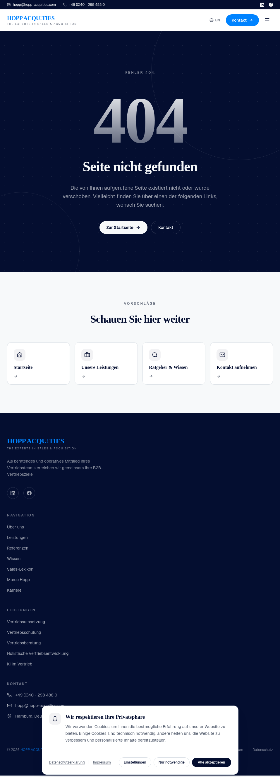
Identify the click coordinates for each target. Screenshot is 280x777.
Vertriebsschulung (24, 633)
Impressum (234, 751)
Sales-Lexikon (20, 570)
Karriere (14, 591)
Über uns (15, 528)
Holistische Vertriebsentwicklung (38, 655)
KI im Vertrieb (19, 665)
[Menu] (267, 20)
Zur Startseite (123, 227)
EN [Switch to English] (214, 20)
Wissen (13, 560)
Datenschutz (262, 751)
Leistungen (17, 539)
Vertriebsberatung (24, 644)
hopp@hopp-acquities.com (36, 707)
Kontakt (242, 20)
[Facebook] (271, 5)
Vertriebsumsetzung (26, 623)
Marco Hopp (18, 581)
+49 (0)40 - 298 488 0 (32, 696)
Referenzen (17, 549)
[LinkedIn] (262, 5)
